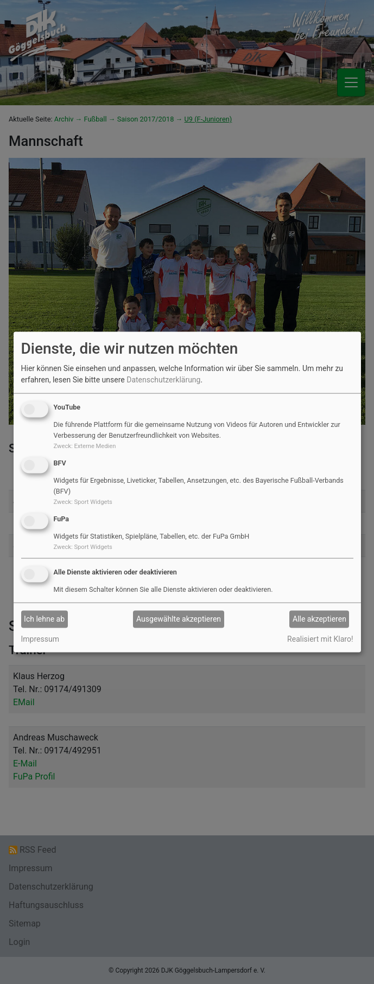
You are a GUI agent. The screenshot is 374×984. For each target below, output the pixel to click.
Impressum (40, 638)
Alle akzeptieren (319, 619)
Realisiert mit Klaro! (320, 638)
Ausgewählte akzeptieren (178, 619)
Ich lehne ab (44, 619)
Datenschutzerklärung (163, 379)
